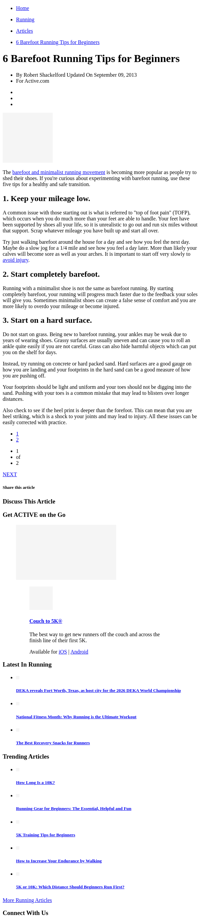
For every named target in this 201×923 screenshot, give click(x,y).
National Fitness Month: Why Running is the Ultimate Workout (76, 716)
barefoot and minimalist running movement (58, 172)
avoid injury (15, 260)
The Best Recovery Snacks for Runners (53, 742)
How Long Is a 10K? (35, 782)
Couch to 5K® (45, 621)
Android (79, 652)
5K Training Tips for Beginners (45, 834)
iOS (63, 652)
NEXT (10, 474)
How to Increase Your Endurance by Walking (59, 860)
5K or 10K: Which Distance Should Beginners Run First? (70, 886)
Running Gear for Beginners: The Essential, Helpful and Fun (73, 808)
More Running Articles (27, 900)
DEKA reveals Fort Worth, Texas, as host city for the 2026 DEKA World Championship (98, 690)
